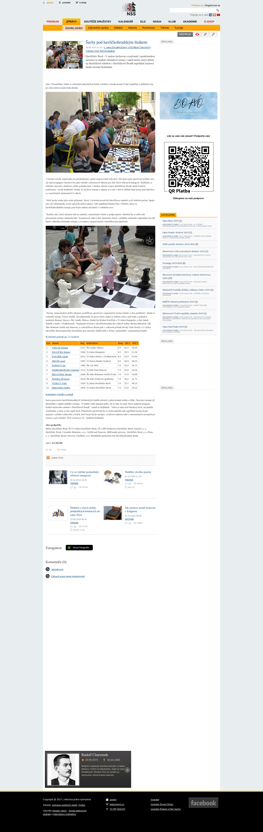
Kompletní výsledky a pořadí (59, 394)
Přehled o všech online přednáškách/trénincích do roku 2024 (85, 511)
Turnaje (178, 27)
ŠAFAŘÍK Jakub (60, 356)
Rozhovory (148, 27)
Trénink (164, 27)
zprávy (50, 2)
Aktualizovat (57, 569)
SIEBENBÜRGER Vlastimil (65, 370)
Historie (132, 27)
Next (127, 770)
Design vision (60, 810)
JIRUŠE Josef (58, 361)
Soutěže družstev (97, 21)
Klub (172, 21)
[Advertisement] (187, 67)
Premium (53, 21)
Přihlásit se (197, 5)
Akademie (190, 21)
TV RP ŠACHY (117, 809)
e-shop (82, 2)
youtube (66, 2)
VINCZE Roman (60, 347)
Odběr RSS (57, 457)
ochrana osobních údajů (64, 805)
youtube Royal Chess (162, 804)
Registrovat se (212, 5)
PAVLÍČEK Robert (61, 352)
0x (75, 487)
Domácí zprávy (74, 27)
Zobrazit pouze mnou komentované (68, 576)
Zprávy (71, 21)
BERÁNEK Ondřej (61, 387)
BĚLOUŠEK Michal (62, 374)
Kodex (82, 805)
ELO (143, 21)
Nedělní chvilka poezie (138, 471)
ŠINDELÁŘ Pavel (60, 379)
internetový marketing (64, 814)
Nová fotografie (81, 547)
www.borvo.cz (117, 804)
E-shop (209, 21)
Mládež (118, 27)
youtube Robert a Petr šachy (166, 809)
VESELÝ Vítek (59, 383)
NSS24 (157, 21)
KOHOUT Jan (59, 365)
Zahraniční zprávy (98, 27)
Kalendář (125, 21)
